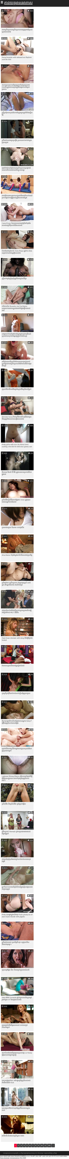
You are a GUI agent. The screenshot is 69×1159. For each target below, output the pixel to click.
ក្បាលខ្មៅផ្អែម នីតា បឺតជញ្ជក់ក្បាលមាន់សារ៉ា (15, 970)
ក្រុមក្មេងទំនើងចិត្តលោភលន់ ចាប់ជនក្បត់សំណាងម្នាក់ (15, 1026)
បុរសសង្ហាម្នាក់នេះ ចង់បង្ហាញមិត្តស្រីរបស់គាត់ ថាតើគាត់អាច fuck (16, 1081)
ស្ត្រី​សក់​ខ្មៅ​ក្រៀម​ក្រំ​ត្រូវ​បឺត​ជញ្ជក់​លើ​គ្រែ (14, 278)
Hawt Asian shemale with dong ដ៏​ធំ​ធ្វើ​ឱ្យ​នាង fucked (17, 639)
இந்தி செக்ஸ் (55, 1156)
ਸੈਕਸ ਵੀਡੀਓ (23, 1158)
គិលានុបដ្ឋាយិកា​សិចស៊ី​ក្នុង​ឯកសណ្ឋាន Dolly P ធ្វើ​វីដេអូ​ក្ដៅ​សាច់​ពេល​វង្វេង (17, 722)
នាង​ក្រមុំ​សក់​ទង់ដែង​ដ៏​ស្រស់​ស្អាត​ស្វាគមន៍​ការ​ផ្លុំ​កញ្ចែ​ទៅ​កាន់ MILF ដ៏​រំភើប (16, 611)
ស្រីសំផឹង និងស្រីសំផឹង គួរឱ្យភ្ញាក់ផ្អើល (14, 804)
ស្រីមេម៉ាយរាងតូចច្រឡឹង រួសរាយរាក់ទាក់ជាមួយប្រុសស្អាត (17, 141)
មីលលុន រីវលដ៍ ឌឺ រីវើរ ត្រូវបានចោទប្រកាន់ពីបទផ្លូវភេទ (17, 473)
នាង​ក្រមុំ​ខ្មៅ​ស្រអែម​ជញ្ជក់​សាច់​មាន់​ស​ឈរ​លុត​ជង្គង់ (16, 860)
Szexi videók (3, 1156)
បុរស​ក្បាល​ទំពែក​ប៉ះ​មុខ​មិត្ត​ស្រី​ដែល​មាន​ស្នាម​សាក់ (16, 1109)
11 (45, 1145)
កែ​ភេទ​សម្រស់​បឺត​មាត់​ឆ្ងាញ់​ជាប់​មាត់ (13, 666)
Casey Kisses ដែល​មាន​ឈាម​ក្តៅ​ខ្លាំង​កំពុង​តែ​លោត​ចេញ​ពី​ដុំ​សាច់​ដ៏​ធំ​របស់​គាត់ (16, 224)
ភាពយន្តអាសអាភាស (18, 3)
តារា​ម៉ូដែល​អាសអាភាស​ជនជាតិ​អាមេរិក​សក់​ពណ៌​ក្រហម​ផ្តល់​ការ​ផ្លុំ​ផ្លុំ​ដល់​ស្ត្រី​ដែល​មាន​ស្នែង (17, 196)
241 (49, 1145)
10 (42, 1145)
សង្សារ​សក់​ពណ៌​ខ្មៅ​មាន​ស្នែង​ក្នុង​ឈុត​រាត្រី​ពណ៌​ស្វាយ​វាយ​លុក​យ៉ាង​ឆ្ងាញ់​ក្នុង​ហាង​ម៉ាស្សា (16, 335)
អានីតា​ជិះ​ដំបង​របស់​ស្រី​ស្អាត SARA (13, 1136)
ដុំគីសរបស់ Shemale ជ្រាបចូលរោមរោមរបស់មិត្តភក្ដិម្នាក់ (16, 832)
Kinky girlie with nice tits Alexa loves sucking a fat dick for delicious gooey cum (17, 445)
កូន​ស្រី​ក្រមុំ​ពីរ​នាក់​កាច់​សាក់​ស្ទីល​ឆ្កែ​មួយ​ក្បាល (16, 693)
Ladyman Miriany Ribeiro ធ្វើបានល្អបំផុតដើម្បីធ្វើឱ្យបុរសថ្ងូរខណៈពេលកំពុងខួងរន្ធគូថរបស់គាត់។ (17, 778)
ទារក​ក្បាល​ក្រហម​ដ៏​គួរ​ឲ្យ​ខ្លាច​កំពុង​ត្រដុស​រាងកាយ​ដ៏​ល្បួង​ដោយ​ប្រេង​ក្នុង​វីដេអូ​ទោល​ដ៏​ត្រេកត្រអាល (16, 87)
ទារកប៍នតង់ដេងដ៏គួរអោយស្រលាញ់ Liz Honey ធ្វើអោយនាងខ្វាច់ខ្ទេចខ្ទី (17, 1054)
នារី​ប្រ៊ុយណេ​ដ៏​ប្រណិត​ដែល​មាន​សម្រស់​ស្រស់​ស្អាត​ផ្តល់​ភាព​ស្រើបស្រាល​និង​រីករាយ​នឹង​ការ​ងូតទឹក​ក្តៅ (16, 363)
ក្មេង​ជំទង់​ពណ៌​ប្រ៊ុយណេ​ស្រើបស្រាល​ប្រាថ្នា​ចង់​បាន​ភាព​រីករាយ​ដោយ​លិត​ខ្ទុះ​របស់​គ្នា (16, 169)
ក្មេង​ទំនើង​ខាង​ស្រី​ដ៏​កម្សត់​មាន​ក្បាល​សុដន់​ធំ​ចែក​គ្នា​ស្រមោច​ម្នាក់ (17, 749)
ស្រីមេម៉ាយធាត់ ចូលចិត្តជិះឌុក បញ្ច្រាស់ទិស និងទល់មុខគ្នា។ (15, 943)
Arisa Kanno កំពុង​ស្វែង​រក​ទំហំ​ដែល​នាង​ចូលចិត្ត (17, 555)
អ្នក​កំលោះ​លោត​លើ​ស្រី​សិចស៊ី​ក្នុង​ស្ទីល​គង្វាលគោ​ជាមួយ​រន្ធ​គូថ (17, 888)
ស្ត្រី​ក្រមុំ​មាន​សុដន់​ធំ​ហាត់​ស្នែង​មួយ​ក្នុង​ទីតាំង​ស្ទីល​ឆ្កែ (17, 113)
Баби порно (10, 1156)
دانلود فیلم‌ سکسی (46, 1156)
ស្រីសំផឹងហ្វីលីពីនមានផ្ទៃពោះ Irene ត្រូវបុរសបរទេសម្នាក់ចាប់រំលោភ (16, 501)
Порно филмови (4, 1158)
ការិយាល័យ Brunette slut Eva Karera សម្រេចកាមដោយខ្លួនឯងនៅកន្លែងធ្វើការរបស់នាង (16, 308)
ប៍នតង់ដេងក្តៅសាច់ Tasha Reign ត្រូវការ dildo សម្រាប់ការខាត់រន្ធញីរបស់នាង (17, 252)
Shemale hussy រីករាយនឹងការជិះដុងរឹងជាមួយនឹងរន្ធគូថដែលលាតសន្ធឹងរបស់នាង (16, 418)
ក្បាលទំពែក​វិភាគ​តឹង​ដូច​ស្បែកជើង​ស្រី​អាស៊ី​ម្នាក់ (16, 389)
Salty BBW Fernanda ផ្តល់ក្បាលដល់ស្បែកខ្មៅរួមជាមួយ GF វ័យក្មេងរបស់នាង (17, 998)
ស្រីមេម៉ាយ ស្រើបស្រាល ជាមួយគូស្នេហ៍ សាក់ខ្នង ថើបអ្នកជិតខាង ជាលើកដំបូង (16, 584)
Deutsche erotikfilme (20, 1156)
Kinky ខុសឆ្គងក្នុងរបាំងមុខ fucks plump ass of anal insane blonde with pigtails (17, 915)
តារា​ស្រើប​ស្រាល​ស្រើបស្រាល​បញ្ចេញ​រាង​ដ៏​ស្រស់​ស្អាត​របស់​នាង (17, 31)
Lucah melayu (63, 1156)
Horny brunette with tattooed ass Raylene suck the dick (17, 58)
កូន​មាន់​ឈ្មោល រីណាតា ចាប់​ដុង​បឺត (13, 527)
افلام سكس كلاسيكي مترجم (33, 1156)
